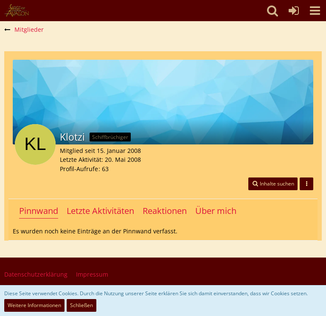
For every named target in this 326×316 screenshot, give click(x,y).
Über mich (215, 210)
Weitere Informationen (34, 305)
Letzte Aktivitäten (100, 210)
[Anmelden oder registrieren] (293, 10)
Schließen (81, 305)
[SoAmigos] (17, 10)
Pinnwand (38, 210)
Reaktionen (165, 210)
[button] (314, 10)
